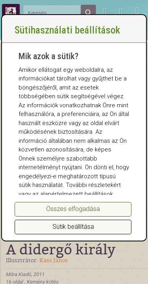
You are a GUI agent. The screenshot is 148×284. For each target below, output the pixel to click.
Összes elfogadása (73, 209)
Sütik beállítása (73, 226)
